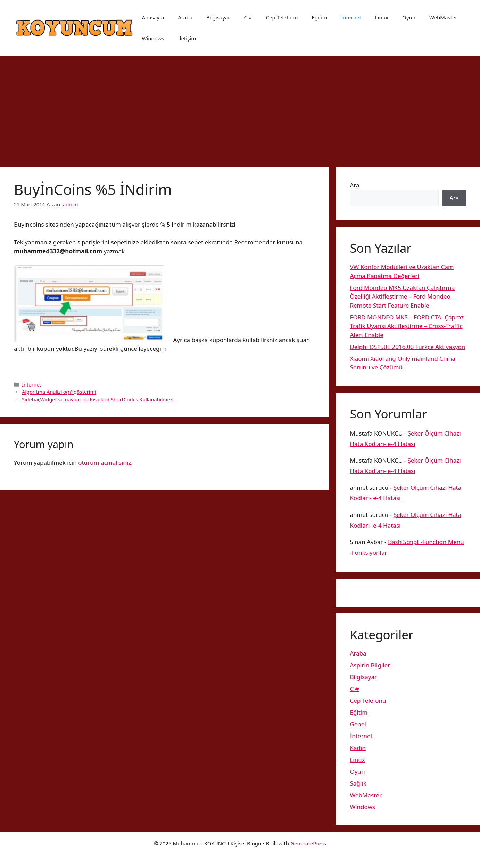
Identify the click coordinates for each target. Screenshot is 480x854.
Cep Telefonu (282, 17)
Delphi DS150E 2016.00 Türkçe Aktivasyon (407, 347)
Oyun (408, 17)
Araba (185, 17)
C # (248, 17)
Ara (354, 185)
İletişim (187, 38)
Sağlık (358, 783)
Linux (381, 17)
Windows (153, 38)
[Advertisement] (240, 107)
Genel (358, 724)
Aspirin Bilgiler (370, 665)
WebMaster (443, 17)
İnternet (351, 17)
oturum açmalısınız (104, 462)
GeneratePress (308, 843)
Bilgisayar (218, 17)
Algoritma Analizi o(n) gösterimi (59, 392)
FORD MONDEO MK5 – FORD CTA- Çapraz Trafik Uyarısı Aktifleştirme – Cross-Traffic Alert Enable (407, 326)
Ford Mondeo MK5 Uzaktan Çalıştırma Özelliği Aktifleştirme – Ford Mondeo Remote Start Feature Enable (402, 296)
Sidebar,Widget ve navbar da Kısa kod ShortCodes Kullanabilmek (97, 399)
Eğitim (320, 17)
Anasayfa (153, 17)
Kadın (357, 748)
